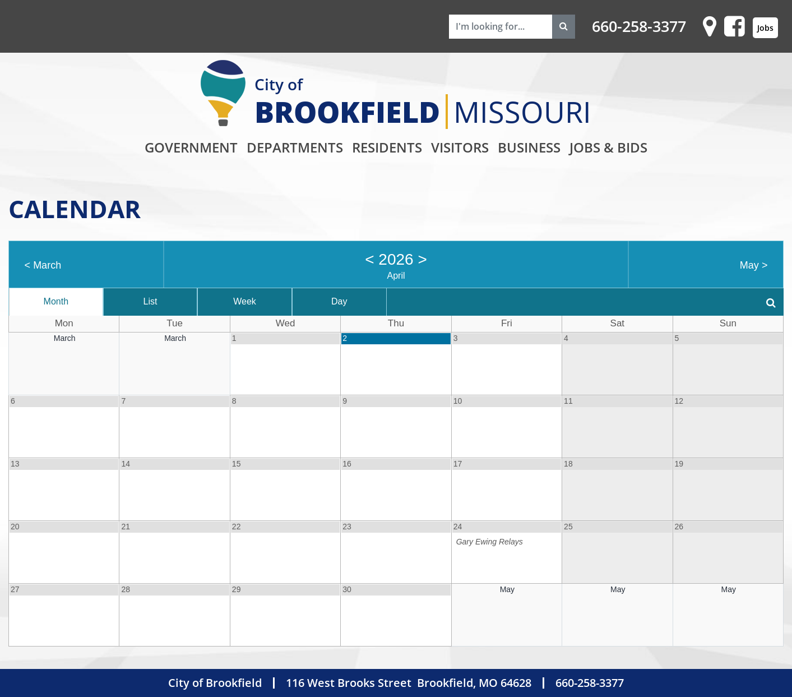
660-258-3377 (639, 26)
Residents (387, 147)
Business (529, 147)
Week (244, 301)
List (150, 301)
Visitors (460, 147)
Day (339, 301)
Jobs (765, 27)
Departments (295, 147)
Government (191, 147)
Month (56, 301)
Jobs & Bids (608, 147)
